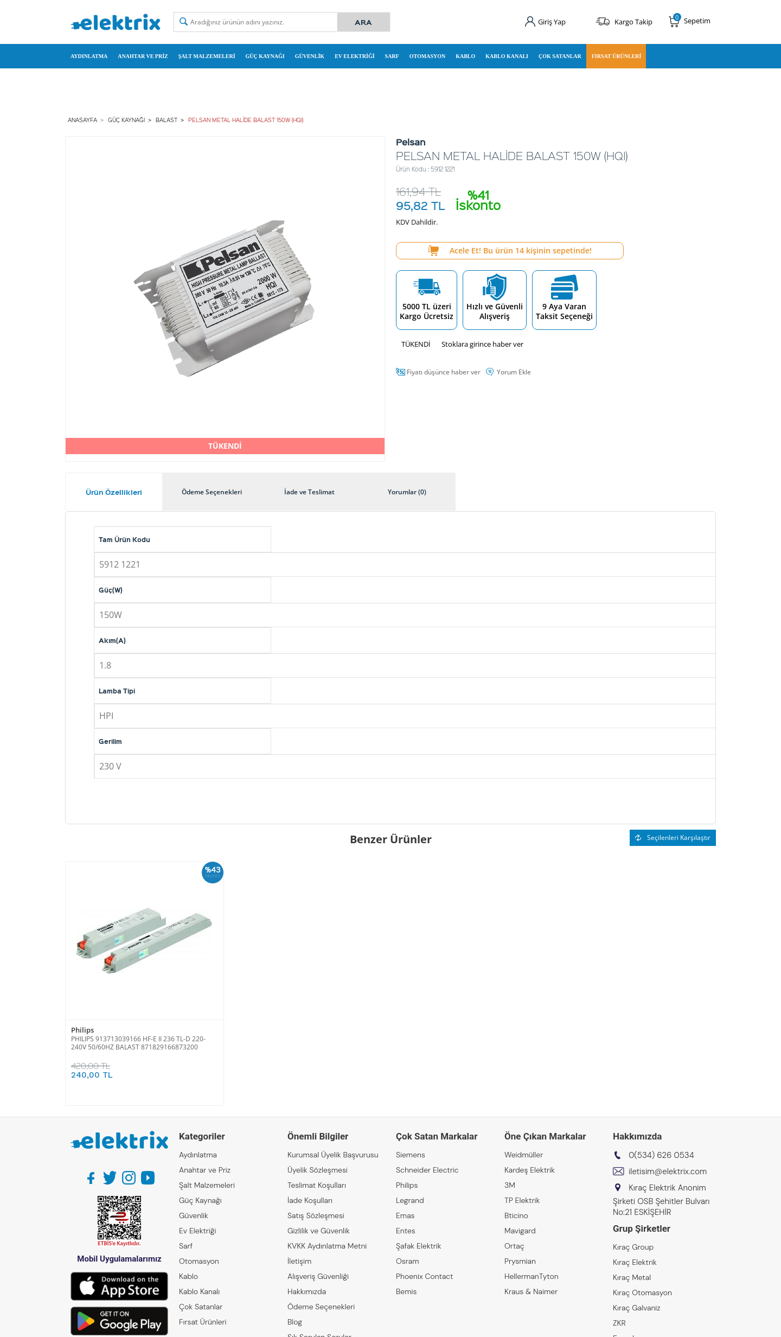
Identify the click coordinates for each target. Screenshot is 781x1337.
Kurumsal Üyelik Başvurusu (333, 1155)
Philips (82, 1030)
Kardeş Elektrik (529, 1170)
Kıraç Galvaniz (637, 1308)
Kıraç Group (633, 1247)
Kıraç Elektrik (635, 1262)
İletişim (299, 1261)
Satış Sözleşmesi (315, 1215)
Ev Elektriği (354, 56)
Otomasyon (427, 56)
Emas (405, 1215)
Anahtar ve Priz (143, 56)
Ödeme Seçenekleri (321, 1306)
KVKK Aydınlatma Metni (327, 1246)
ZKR (619, 1323)
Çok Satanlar (560, 56)
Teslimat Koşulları (316, 1185)
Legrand (410, 1200)
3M (509, 1185)
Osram (407, 1261)
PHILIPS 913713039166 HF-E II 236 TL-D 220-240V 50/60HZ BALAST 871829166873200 (138, 1043)
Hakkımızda (306, 1291)
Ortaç (514, 1246)
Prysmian (520, 1261)
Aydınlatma (89, 56)
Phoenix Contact (424, 1276)
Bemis (406, 1291)
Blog (294, 1322)
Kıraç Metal (632, 1277)
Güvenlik (309, 56)
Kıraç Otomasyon (642, 1292)
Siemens (410, 1155)
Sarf (392, 56)
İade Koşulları (309, 1200)
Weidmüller (523, 1155)
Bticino (516, 1215)
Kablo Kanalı (506, 56)
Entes (405, 1231)
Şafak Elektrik (418, 1246)
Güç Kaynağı (265, 56)
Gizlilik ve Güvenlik (318, 1231)
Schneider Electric (427, 1170)
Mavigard (520, 1231)
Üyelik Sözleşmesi (317, 1170)
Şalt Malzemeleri (206, 56)
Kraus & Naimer (531, 1291)
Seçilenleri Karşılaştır (672, 837)
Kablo (465, 56)
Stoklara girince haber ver (482, 344)
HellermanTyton (531, 1276)
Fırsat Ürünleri (617, 56)
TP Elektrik (522, 1200)
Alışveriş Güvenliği (318, 1276)
